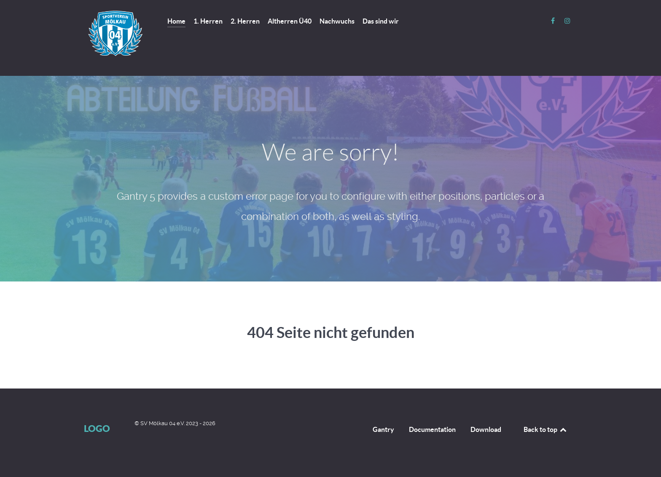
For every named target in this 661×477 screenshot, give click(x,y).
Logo (97, 428)
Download (485, 429)
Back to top (545, 429)
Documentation (432, 429)
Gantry (383, 429)
